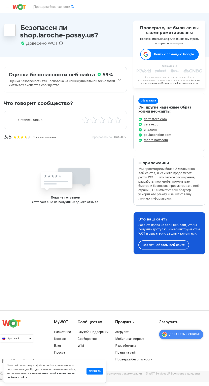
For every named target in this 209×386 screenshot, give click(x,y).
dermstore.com (155, 123)
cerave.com (152, 128)
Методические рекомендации (122, 377)
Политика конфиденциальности (179, 83)
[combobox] (54, 7)
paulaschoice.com (157, 138)
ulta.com (150, 133)
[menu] (7, 7)
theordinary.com (156, 144)
